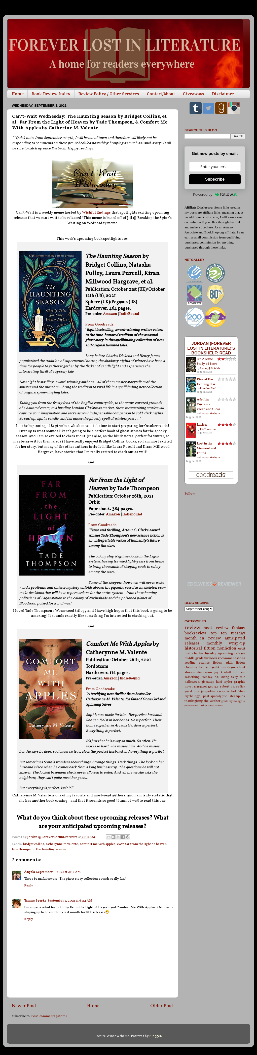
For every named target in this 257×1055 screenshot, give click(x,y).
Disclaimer (223, 94)
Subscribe (215, 179)
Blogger (155, 1036)
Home (18, 94)
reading (190, 662)
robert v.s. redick (232, 686)
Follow (190, 493)
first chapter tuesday (200, 653)
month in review (203, 638)
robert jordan (199, 706)
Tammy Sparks (35, 900)
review (192, 628)
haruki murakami (222, 667)
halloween (192, 682)
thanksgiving (194, 701)
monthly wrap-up (225, 643)
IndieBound (129, 314)
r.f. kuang (221, 677)
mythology (192, 696)
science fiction (210, 662)
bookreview (195, 633)
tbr (206, 658)
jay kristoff (222, 672)
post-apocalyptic (215, 696)
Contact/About (161, 94)
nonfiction (226, 648)
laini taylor (224, 682)
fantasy (238, 628)
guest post (192, 691)
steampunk (237, 696)
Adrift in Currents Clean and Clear (208, 404)
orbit (241, 648)
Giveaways (193, 94)
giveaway (207, 682)
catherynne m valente (62, 844)
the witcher (212, 701)
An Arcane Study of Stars (207, 361)
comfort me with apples (97, 844)
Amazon (110, 314)
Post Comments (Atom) (49, 1016)
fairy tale (238, 677)
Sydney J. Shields (210, 368)
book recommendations (227, 658)
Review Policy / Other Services (108, 94)
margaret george (206, 686)
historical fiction (200, 648)
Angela (29, 872)
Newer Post (24, 1006)
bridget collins (33, 844)
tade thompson (23, 849)
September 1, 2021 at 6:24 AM (70, 900)
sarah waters (215, 706)
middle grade (194, 658)
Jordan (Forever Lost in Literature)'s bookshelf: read (211, 348)
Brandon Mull (208, 388)
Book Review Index (50, 94)
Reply (28, 885)
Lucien (202, 424)
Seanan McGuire (210, 413)
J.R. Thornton (208, 429)
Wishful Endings (96, 212)
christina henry (196, 667)
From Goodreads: (99, 324)
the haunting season (51, 849)
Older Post (161, 1006)
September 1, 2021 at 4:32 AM (58, 872)
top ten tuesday (228, 633)
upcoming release (231, 653)
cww (120, 844)
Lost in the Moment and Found (206, 448)
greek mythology (231, 701)
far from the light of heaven (146, 844)
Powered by (215, 194)
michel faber (235, 691)
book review (216, 628)
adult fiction (235, 662)
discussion (204, 672)
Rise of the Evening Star (206, 382)
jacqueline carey (213, 691)
